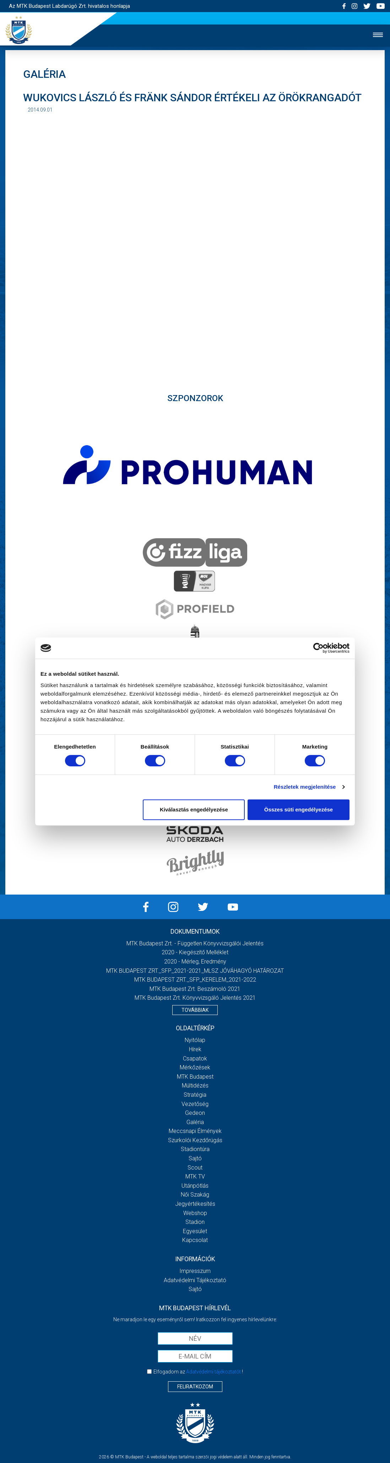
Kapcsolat (195, 1240)
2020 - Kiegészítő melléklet (195, 952)
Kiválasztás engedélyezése (194, 809)
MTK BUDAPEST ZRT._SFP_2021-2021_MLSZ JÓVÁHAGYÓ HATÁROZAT (195, 970)
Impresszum (195, 1271)
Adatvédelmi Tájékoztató (195, 1280)
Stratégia (195, 1094)
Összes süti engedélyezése (298, 809)
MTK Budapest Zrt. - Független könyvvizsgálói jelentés (195, 943)
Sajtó (195, 1158)
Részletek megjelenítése (305, 787)
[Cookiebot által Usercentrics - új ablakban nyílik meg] (318, 648)
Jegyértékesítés (195, 1203)
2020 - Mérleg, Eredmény (195, 961)
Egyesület (195, 1231)
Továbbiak (195, 1010)
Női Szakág (195, 1194)
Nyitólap (195, 1040)
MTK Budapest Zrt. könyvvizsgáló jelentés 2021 (195, 997)
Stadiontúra (195, 1149)
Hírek (195, 1049)
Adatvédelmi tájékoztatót (213, 1372)
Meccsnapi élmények (195, 1131)
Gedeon (195, 1113)
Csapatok (195, 1058)
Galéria (195, 1122)
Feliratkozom (195, 1386)
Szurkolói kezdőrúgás (195, 1140)
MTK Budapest (195, 1076)
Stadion (195, 1222)
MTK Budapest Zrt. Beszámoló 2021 (195, 989)
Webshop (195, 1213)
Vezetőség (195, 1104)
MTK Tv (195, 1176)
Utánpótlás (195, 1185)
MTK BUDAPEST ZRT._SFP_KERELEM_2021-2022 (195, 979)
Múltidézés (195, 1085)
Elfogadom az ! (198, 1372)
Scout (195, 1167)
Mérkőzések (195, 1067)
